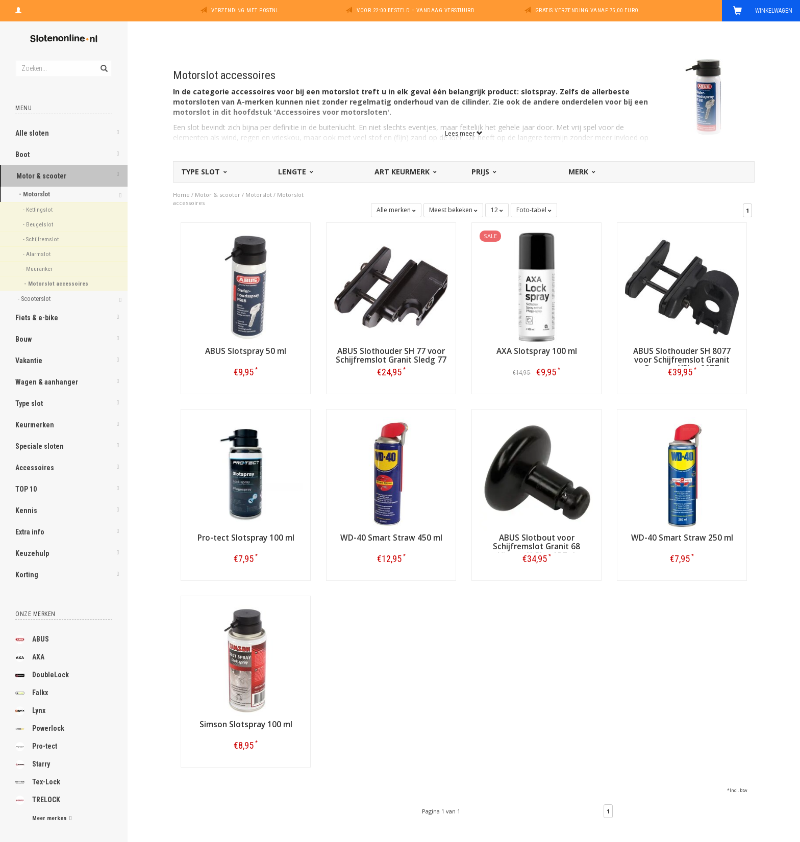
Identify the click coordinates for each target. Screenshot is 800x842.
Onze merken (35, 614)
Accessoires (34, 468)
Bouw (23, 339)
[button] (118, 134)
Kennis (26, 510)
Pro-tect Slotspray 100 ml (245, 537)
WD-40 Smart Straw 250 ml (682, 537)
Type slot (29, 403)
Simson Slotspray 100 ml (245, 724)
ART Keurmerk (404, 171)
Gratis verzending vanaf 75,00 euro (587, 10)
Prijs (483, 171)
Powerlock (39, 728)
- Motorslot (35, 194)
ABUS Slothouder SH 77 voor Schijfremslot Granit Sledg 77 (391, 355)
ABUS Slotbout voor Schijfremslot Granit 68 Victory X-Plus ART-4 (536, 546)
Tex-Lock (37, 782)
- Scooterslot (35, 298)
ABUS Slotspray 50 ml (245, 351)
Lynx (30, 711)
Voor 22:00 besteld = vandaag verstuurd (415, 10)
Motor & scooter (41, 176)
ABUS (32, 639)
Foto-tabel (534, 210)
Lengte (295, 171)
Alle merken (396, 210)
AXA (29, 657)
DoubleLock (42, 675)
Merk (581, 171)
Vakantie (28, 360)
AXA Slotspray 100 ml (536, 351)
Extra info (29, 532)
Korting (26, 575)
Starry (32, 764)
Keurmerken (34, 425)
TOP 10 (26, 489)
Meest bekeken (453, 210)
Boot (22, 154)
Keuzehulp (32, 553)
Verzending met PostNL (245, 10)
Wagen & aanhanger (46, 382)
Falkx (31, 693)
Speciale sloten (39, 446)
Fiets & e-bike (36, 318)
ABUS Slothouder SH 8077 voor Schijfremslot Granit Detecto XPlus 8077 (682, 360)
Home (181, 194)
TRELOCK (37, 800)
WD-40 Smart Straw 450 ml (391, 537)
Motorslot (258, 194)
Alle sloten (32, 133)
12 (497, 210)
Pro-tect (36, 746)
